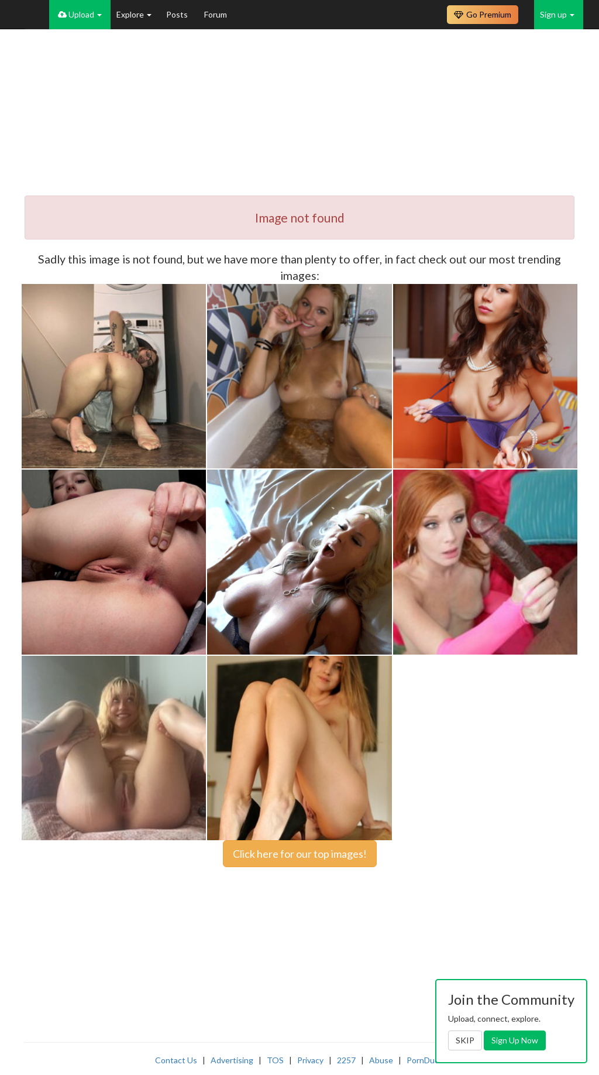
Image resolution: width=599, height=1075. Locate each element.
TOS (275, 1060)
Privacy (310, 1060)
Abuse (381, 1060)
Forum (215, 14)
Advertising (232, 1060)
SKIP (465, 1040)
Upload (80, 14)
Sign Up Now (514, 1040)
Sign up (557, 14)
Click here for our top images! (300, 853)
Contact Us (176, 1060)
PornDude (425, 1060)
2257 (346, 1060)
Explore (134, 14)
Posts (178, 14)
